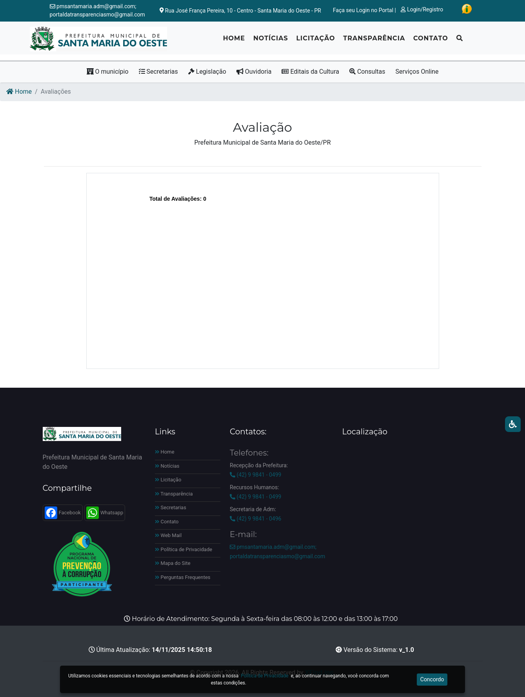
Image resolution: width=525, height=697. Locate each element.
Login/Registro (422, 9)
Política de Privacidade (183, 549)
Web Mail (168, 535)
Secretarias (158, 71)
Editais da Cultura (310, 71)
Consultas (367, 71)
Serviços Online (417, 71)
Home (234, 41)
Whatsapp (104, 512)
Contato (430, 41)
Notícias (270, 41)
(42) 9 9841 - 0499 (255, 475)
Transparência (374, 41)
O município (108, 71)
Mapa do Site (173, 563)
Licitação (315, 41)
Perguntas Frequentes (182, 577)
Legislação (207, 71)
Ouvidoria (254, 71)
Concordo (432, 679)
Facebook (63, 512)
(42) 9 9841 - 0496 (255, 518)
